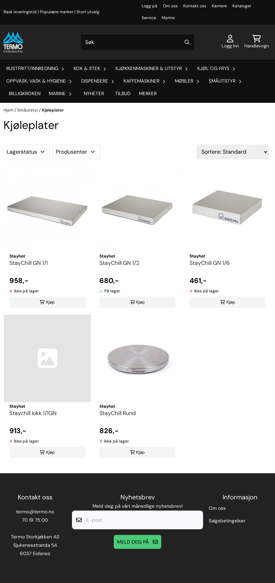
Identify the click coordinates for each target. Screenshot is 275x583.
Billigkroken (24, 94)
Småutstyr (28, 110)
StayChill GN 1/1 (28, 263)
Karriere (219, 6)
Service (149, 18)
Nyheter (94, 94)
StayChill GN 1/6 (209, 263)
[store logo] (13, 42)
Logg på (149, 6)
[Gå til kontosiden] (230, 42)
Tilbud (123, 94)
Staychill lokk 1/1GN (33, 413)
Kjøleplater (53, 110)
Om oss (170, 6)
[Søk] (137, 42)
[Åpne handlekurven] (256, 42)
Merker (148, 94)
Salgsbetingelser (227, 521)
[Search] (187, 42)
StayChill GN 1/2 (119, 263)
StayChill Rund (117, 413)
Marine (168, 18)
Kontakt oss (194, 6)
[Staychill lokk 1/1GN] (47, 358)
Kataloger (241, 6)
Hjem (9, 110)
